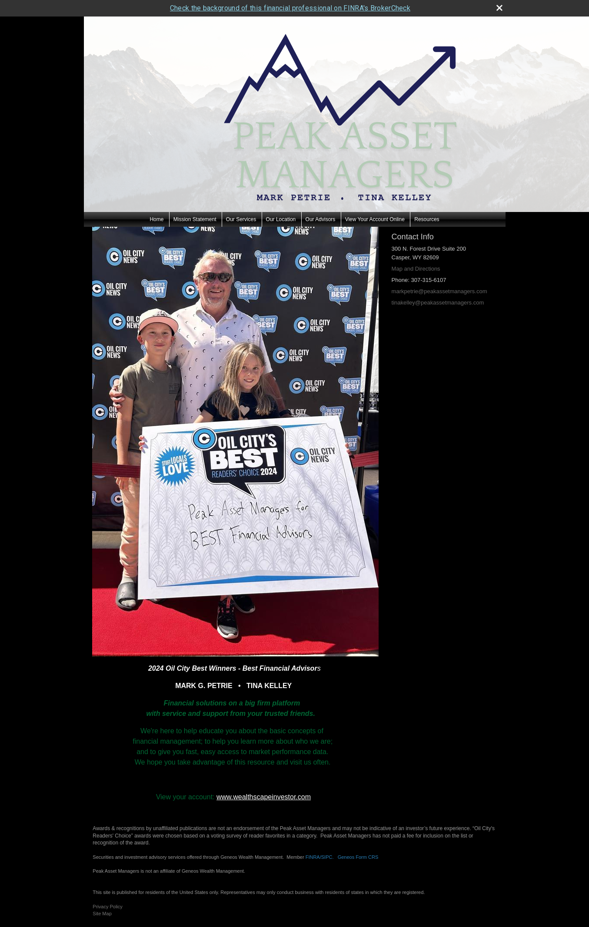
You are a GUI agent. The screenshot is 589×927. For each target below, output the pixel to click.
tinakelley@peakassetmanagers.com (438, 302)
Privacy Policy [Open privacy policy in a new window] (107, 906)
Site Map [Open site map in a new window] (102, 913)
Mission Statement (194, 219)
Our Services (241, 219)
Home (156, 219)
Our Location (281, 219)
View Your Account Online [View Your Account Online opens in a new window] (375, 219)
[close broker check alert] (499, 7)
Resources (426, 219)
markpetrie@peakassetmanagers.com (439, 291)
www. (224, 797)
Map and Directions (416, 268)
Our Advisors (321, 219)
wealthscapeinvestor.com (272, 797)
